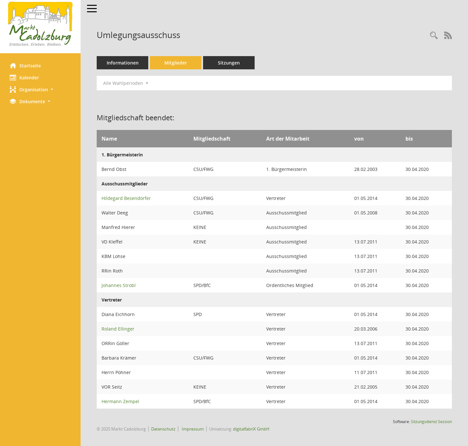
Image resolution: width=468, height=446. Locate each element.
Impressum (192, 429)
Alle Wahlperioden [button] (125, 83)
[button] (40, 89)
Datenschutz (163, 429)
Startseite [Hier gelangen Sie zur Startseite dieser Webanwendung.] (25, 65)
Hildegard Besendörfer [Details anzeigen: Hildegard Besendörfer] (126, 198)
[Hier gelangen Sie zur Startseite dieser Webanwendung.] (40, 24)
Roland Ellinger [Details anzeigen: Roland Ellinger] (118, 329)
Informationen (123, 63)
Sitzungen (229, 63)
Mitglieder (175, 63)
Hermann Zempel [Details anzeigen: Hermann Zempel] (120, 401)
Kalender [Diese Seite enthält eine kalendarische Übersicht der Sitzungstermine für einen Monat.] (24, 77)
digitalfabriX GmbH (251, 429)
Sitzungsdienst (431, 421)
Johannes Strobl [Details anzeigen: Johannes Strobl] (119, 285)
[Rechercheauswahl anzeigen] (434, 35)
